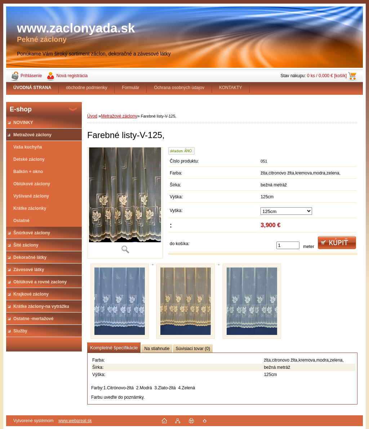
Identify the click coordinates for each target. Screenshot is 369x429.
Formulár (130, 87)
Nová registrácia (72, 75)
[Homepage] (32, 87)
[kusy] (287, 245)
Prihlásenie (31, 75)
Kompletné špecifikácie (114, 347)
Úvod (92, 116)
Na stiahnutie (156, 348)
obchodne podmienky (86, 87)
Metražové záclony (119, 116)
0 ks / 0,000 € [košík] (327, 75)
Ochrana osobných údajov (179, 87)
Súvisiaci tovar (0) (193, 348)
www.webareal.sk (75, 420)
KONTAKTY (230, 87)
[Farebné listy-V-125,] (125, 202)
